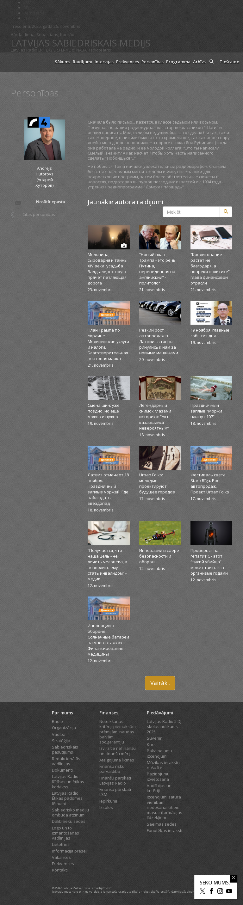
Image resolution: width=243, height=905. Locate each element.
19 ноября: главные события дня (209, 333)
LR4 (64, 50)
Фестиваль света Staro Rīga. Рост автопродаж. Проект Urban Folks (209, 483)
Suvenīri (155, 738)
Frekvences (127, 61)
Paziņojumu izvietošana (158, 776)
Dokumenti (62, 770)
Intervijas (104, 61)
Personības (152, 61)
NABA (81, 50)
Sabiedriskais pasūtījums (65, 749)
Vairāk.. (160, 683)
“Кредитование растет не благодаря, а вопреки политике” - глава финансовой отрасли (211, 269)
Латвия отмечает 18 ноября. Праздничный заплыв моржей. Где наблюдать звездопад (108, 489)
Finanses (108, 713)
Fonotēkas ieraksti (164, 830)
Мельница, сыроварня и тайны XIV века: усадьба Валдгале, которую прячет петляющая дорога (108, 269)
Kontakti (60, 870)
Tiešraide (229, 61)
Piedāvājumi (160, 713)
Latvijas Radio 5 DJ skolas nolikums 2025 (164, 726)
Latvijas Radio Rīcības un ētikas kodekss (68, 782)
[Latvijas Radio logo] (30, 62)
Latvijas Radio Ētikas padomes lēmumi (67, 798)
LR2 (49, 50)
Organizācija (64, 728)
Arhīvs (199, 61)
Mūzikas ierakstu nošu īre (163, 765)
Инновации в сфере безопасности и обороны (159, 556)
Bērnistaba (34, 13)
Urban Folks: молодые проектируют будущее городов (157, 483)
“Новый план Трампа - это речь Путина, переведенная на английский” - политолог (157, 269)
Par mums (62, 713)
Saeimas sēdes (162, 824)
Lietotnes (61, 844)
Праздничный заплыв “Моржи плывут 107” (206, 410)
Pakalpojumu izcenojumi (159, 753)
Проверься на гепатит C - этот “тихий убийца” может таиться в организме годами (209, 561)
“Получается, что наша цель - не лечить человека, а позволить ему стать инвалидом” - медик (107, 564)
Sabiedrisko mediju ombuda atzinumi (70, 812)
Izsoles (106, 807)
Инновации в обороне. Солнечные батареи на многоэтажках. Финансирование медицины (108, 640)
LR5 (72, 50)
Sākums (62, 61)
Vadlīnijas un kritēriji (159, 788)
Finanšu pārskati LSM (115, 791)
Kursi (152, 744)
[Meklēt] (226, 211)
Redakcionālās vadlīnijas (66, 761)
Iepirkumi (108, 801)
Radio (57, 721)
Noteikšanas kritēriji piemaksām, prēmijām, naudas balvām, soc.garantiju (118, 731)
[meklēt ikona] (211, 62)
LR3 (56, 50)
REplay (29, 7)
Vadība (58, 734)
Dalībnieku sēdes (68, 821)
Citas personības (38, 214)
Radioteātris (99, 50)
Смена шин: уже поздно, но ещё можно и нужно (104, 410)
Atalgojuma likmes (116, 760)
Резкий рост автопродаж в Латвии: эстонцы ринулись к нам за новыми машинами (158, 341)
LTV (26, 18)
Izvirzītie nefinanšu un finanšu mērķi (117, 750)
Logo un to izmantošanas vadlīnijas (65, 833)
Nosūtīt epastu (39, 202)
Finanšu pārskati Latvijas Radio (115, 780)
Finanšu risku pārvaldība (112, 768)
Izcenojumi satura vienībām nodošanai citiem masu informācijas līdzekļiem (164, 807)
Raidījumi (82, 61)
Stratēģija (61, 740)
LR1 (41, 50)
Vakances (61, 857)
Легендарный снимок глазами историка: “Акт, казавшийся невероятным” (155, 416)
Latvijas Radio (24, 50)
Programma (178, 61)
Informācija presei (69, 851)
